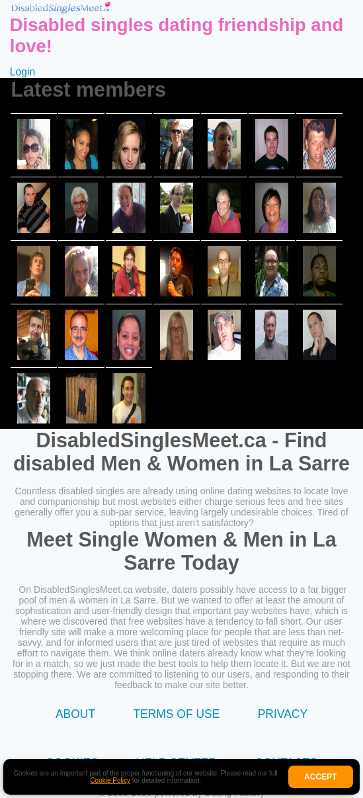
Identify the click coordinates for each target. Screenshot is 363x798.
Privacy (282, 714)
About (75, 714)
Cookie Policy (110, 780)
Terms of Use (176, 714)
